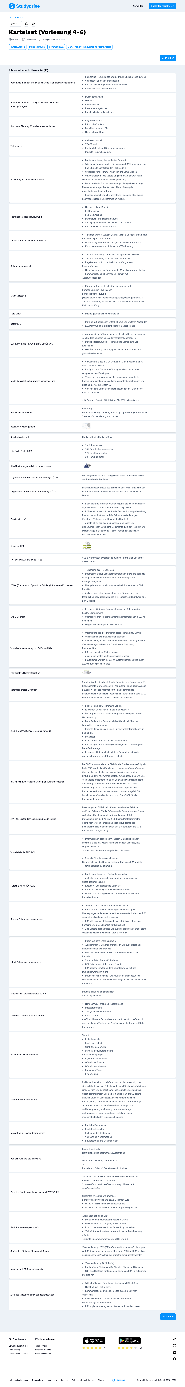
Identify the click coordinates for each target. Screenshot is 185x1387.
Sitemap (101, 1380)
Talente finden (41, 1346)
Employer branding (43, 1350)
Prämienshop (14, 1350)
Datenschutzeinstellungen (83, 1380)
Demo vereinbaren (43, 1354)
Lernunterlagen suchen (19, 1346)
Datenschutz (37, 1380)
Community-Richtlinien (18, 1354)
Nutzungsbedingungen (18, 1380)
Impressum (52, 1380)
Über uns (64, 1380)
